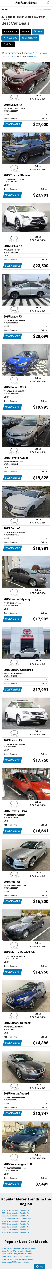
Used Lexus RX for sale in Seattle (15, 1262)
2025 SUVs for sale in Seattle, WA (16, 1210)
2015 (38, 31)
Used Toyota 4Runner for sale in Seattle (18, 1256)
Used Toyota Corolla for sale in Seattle (17, 1259)
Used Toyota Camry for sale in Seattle (17, 1254)
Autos (4, 9)
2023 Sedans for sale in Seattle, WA (16, 1219)
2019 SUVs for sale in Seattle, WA (16, 1230)
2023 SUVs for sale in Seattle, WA (16, 1216)
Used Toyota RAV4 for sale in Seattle (17, 1251)
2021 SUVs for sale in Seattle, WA (16, 1224)
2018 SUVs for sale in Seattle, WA (16, 1232)
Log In (37, 10)
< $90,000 (10, 38)
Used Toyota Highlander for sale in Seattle (19, 1248)
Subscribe (47, 10)
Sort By (8, 44)
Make (25, 31)
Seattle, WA (29, 38)
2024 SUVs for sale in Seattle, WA (16, 1213)
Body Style (10, 31)
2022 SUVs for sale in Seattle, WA (16, 1221)
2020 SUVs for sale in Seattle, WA (16, 1227)
